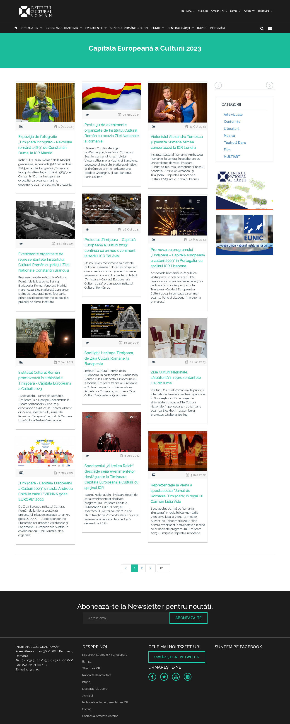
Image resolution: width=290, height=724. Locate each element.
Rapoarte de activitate (96, 675)
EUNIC (156, 28)
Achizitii (87, 695)
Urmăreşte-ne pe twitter (176, 657)
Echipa (87, 661)
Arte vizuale (233, 114)
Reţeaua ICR (29, 28)
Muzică (229, 135)
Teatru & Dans (235, 143)
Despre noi (217, 11)
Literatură (231, 128)
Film (227, 150)
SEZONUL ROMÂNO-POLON (129, 28)
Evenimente (94, 28)
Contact (249, 11)
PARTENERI (264, 11)
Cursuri (203, 11)
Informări (217, 28)
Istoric (86, 682)
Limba (186, 11)
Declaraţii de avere (94, 688)
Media (233, 11)
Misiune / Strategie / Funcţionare (104, 654)
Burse (201, 28)
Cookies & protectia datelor (100, 716)
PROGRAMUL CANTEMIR (62, 28)
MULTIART (232, 157)
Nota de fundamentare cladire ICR (105, 702)
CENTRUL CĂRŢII (178, 28)
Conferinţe (232, 121)
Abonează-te (188, 618)
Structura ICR (91, 668)
